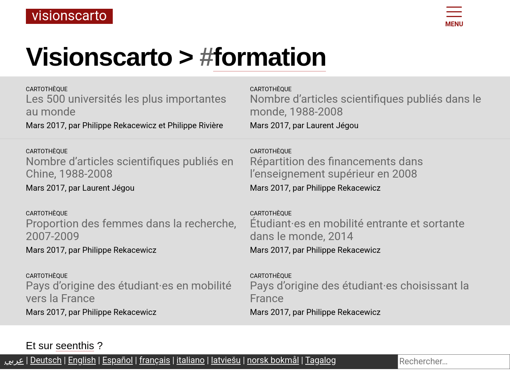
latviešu (226, 360)
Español (117, 360)
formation (269, 56)
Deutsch (46, 360)
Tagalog (320, 360)
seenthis (75, 345)
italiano (191, 360)
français (155, 360)
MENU (454, 16)
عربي (14, 360)
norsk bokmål (273, 360)
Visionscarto (69, 16)
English (82, 360)
